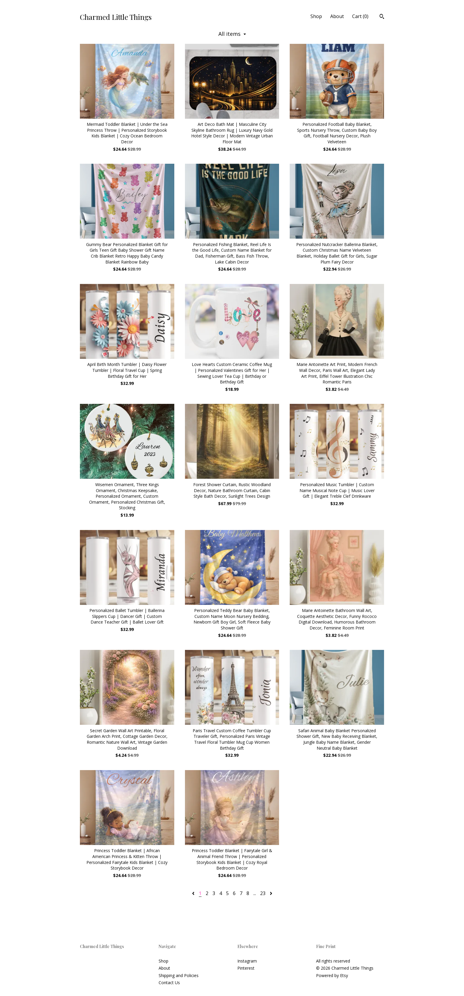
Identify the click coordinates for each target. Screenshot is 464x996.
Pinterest (245, 968)
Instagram (247, 961)
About (337, 16)
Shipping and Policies (179, 975)
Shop (316, 16)
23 (262, 893)
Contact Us (169, 982)
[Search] (382, 17)
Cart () (360, 16)
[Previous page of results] (194, 893)
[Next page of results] (271, 893)
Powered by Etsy (332, 975)
